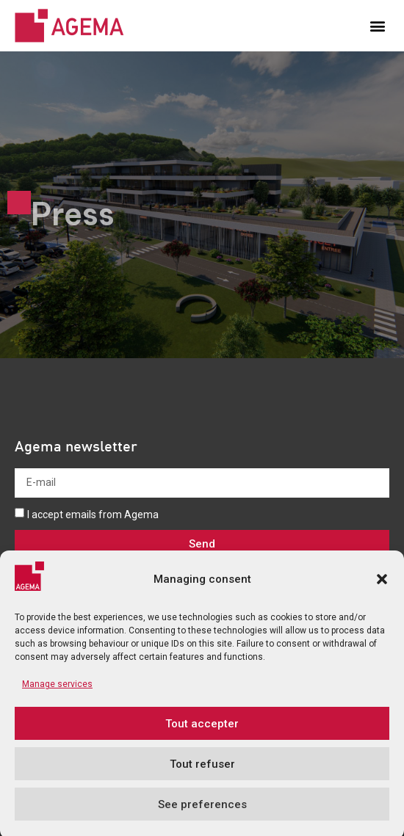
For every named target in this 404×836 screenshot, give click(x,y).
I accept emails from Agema (93, 514)
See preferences (202, 817)
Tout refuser (202, 777)
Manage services (57, 698)
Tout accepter (202, 737)
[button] (382, 592)
